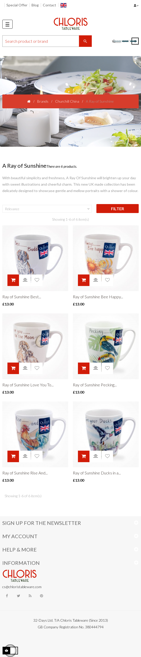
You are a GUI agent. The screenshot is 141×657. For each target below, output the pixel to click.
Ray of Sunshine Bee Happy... (98, 296)
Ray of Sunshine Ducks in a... (97, 472)
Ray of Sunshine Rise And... (25, 472)
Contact (49, 5)
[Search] (47, 41)
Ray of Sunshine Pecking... (95, 384)
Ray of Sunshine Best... (21, 296)
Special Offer (16, 5)
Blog (35, 5)
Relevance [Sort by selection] (47, 209)
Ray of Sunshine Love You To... (28, 384)
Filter (117, 208)
